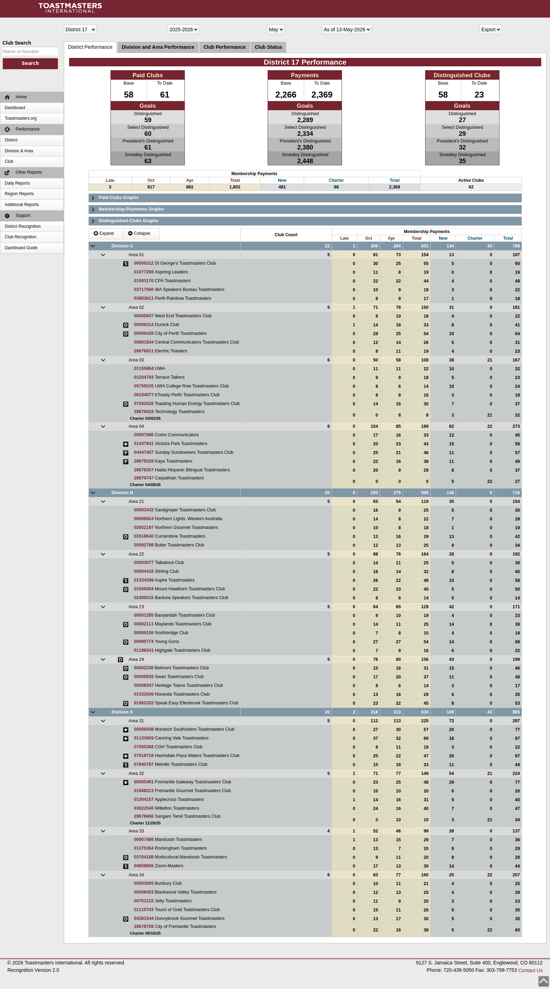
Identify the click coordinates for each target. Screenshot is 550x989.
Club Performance (224, 47)
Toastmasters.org (20, 118)
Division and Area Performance (158, 47)
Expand (103, 233)
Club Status (268, 47)
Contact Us (530, 970)
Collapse (139, 233)
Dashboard (15, 107)
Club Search (16, 43)
